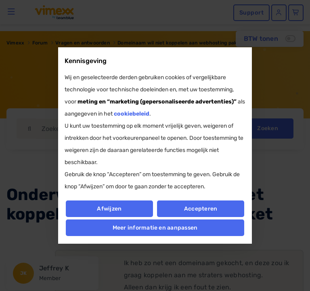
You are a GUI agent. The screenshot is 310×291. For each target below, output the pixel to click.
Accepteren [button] (200, 208)
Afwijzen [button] (109, 208)
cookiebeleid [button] (131, 113)
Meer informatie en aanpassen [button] (155, 227)
